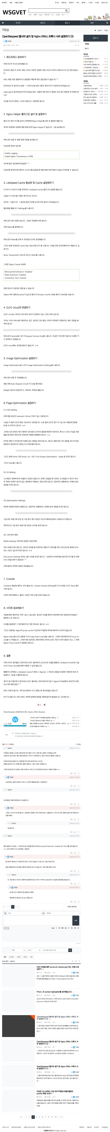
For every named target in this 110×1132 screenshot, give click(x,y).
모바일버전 (105, 1127)
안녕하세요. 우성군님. (90, 67)
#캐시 (36, 712)
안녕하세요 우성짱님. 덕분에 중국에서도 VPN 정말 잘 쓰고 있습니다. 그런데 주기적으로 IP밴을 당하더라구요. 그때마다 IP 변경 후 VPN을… (91, 100)
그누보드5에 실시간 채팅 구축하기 (40, 721)
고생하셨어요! (87, 86)
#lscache (42, 712)
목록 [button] (77, 45)
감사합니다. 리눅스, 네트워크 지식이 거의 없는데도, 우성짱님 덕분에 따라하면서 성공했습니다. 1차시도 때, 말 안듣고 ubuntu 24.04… (90, 91)
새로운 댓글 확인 (72, 907)
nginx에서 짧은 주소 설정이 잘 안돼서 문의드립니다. (92, 70)
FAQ (77, 2)
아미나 (25, 957)
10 (56, 1117)
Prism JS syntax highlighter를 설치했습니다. (55, 992)
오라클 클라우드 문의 (90, 59)
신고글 (97, 2)
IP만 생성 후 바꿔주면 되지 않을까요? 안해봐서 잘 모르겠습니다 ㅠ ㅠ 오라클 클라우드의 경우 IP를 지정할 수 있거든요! (91, 97)
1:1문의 (90, 2)
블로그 (100, 30)
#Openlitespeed (9, 712)
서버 (31, 957)
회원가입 (63, 2)
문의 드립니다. (88, 62)
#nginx (30, 712)
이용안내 (89, 1127)
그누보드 (63, 15)
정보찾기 (71, 2)
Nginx (41, 15)
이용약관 (81, 1127)
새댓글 (85, 81)
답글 (71, 773)
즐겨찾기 (4, 2)
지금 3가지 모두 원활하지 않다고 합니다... (91, 103)
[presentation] (41, 935)
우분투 (35, 15)
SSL (52, 15)
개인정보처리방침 (16, 1127)
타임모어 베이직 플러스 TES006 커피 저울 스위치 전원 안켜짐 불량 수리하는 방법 (93, 76)
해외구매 (47, 15)
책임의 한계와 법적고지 (44, 1127)
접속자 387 (104, 2)
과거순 (78, 744)
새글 (11, 2)
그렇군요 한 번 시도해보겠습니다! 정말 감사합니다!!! (91, 94)
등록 (76, 920)
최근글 (85, 54)
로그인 (57, 2)
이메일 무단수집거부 (29, 1127)
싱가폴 (57, 15)
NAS (30, 15)
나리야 (18, 957)
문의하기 (96, 1127)
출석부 (83, 2)
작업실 (106, 30)
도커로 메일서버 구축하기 (37, 726)
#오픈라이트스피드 (21, 712)
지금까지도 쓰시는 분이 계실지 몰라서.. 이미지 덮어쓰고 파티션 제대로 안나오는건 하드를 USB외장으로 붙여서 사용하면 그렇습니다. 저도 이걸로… (91, 88)
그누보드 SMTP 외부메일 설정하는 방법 (42, 718)
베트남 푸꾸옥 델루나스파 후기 (92, 73)
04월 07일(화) (19, 2)
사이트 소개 (5, 1127)
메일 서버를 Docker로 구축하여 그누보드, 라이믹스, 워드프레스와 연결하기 (48, 723)
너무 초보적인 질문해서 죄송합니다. (92, 64)
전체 (5, 957)
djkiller (8, 748)
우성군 (8, 41)
